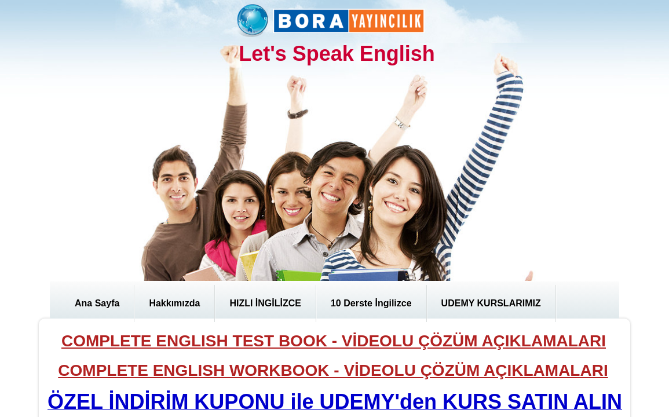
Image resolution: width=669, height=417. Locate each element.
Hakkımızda (174, 303)
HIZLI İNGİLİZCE (265, 303)
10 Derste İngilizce (371, 303)
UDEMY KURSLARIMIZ (491, 303)
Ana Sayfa (97, 303)
